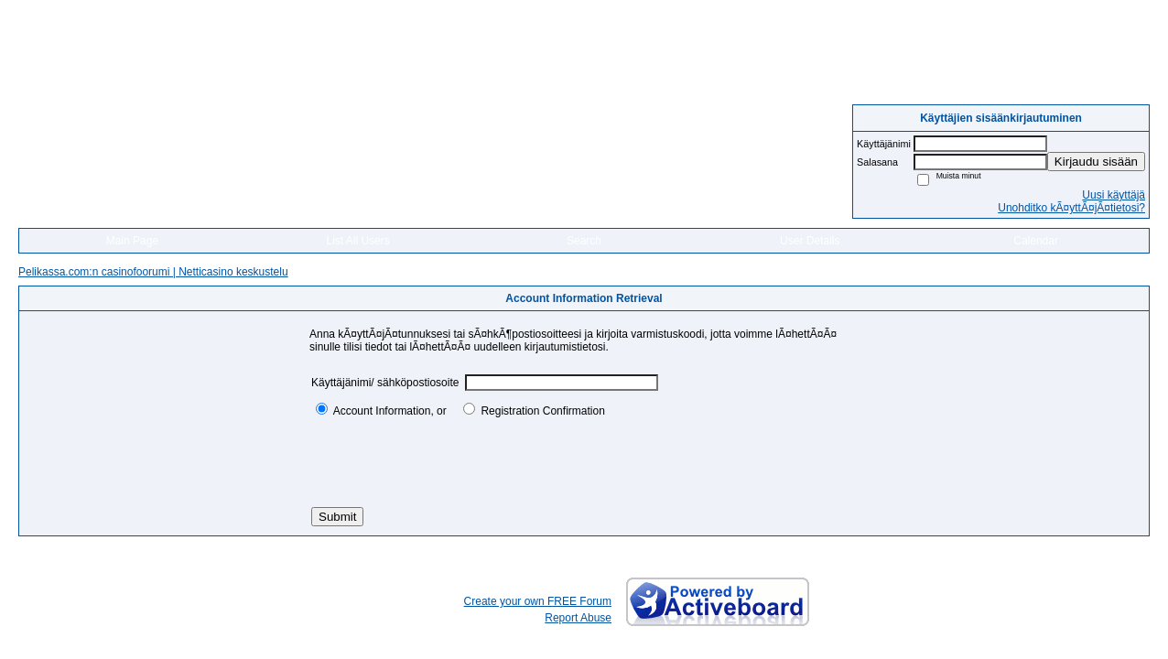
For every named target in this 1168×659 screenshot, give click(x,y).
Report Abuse (578, 617)
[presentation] (450, 462)
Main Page (132, 240)
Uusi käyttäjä (1113, 195)
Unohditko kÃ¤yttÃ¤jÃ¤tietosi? (1071, 207)
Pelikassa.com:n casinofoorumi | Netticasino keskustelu (153, 271)
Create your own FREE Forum (537, 601)
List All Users (358, 240)
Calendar (1035, 240)
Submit (337, 517)
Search (584, 240)
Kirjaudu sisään (1096, 161)
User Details (809, 240)
